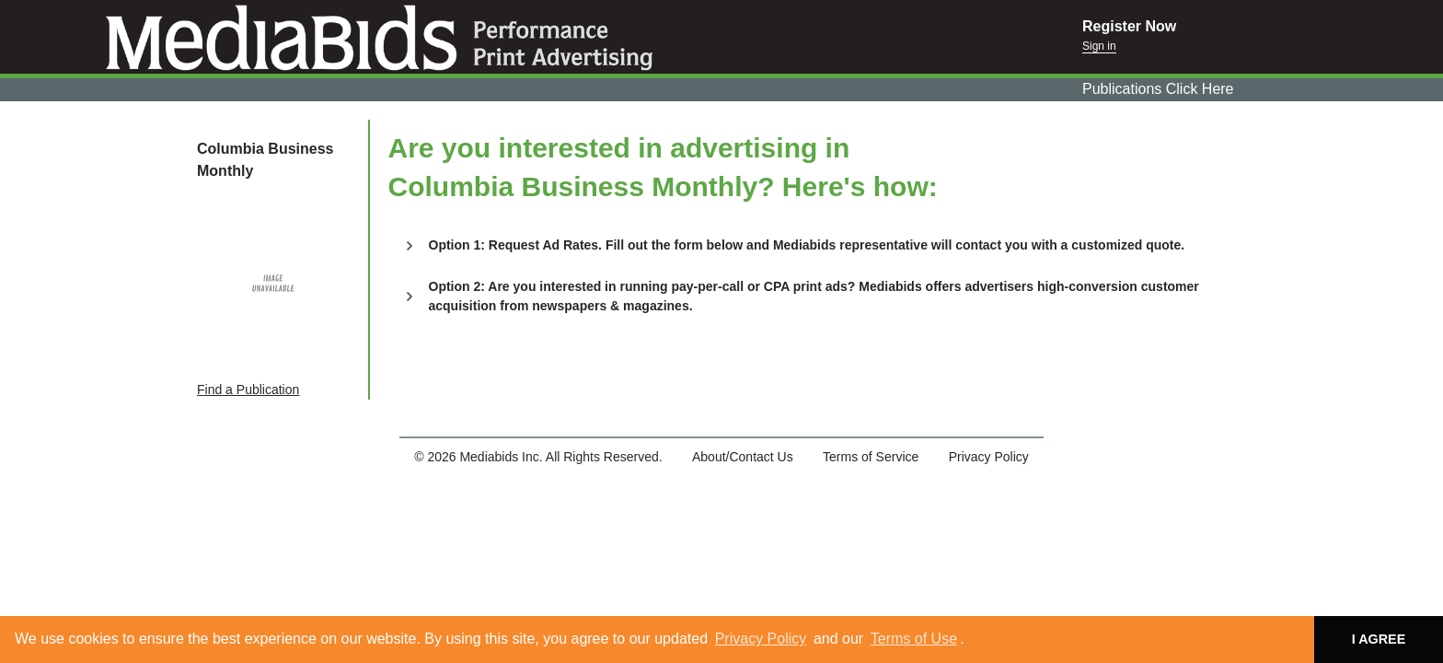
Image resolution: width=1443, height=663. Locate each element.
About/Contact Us (742, 456)
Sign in (1099, 46)
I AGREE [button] (1379, 639)
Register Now (1129, 26)
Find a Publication (248, 389)
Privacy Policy (761, 638)
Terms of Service (870, 456)
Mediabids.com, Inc (541, 37)
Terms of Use (914, 638)
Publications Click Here (1158, 89)
